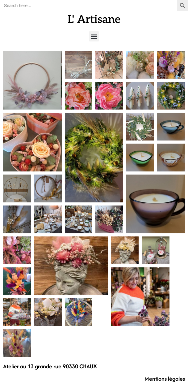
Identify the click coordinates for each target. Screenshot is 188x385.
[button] (94, 36)
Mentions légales (164, 378)
